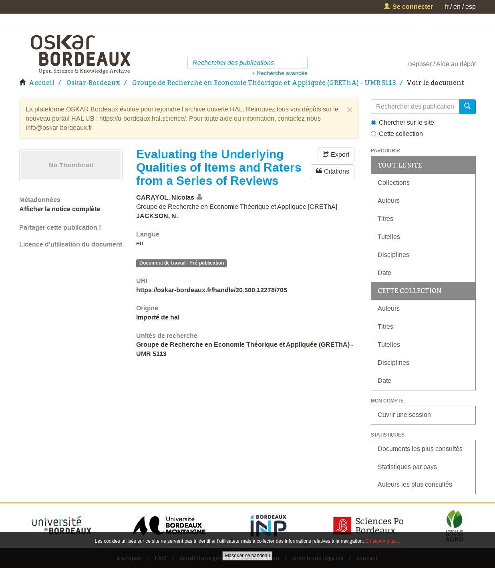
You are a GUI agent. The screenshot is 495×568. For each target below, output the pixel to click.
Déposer (419, 64)
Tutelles (389, 236)
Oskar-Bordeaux (93, 82)
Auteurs (389, 200)
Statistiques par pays (407, 466)
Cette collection (397, 133)
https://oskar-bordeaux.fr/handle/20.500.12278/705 (211, 290)
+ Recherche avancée (280, 73)
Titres (385, 218)
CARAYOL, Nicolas (165, 197)
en (457, 6)
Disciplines (393, 254)
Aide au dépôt (456, 64)
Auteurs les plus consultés (415, 484)
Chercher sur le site (402, 122)
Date (384, 272)
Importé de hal (157, 317)
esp (470, 6)
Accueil (41, 82)
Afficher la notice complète (59, 209)
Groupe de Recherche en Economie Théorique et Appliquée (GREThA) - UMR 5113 (264, 82)
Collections (394, 182)
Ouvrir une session (404, 414)
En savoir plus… (382, 541)
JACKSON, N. (157, 215)
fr (447, 6)
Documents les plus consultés (420, 448)
